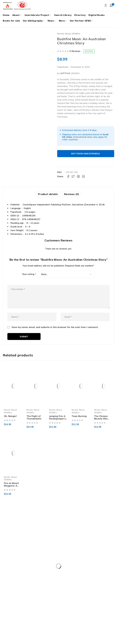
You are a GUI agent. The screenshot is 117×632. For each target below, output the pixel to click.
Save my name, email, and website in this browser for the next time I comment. (55, 333)
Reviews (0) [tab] (72, 194)
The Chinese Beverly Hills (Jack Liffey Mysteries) (101, 426)
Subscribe (105, 597)
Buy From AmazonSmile (85, 153)
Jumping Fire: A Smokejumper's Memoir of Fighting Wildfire (58, 426)
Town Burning (79, 422)
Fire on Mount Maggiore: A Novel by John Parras (11, 493)
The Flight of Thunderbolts (34, 423)
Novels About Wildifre (68, 33)
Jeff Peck (65, 73)
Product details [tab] (47, 194)
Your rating (29, 274)
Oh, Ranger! (10, 422)
